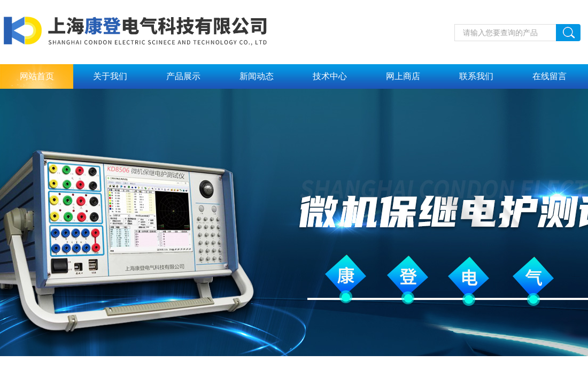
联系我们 (476, 76)
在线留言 (549, 76)
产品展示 (183, 76)
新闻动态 (256, 76)
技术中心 (330, 76)
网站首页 (37, 76)
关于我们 (110, 76)
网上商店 (403, 76)
